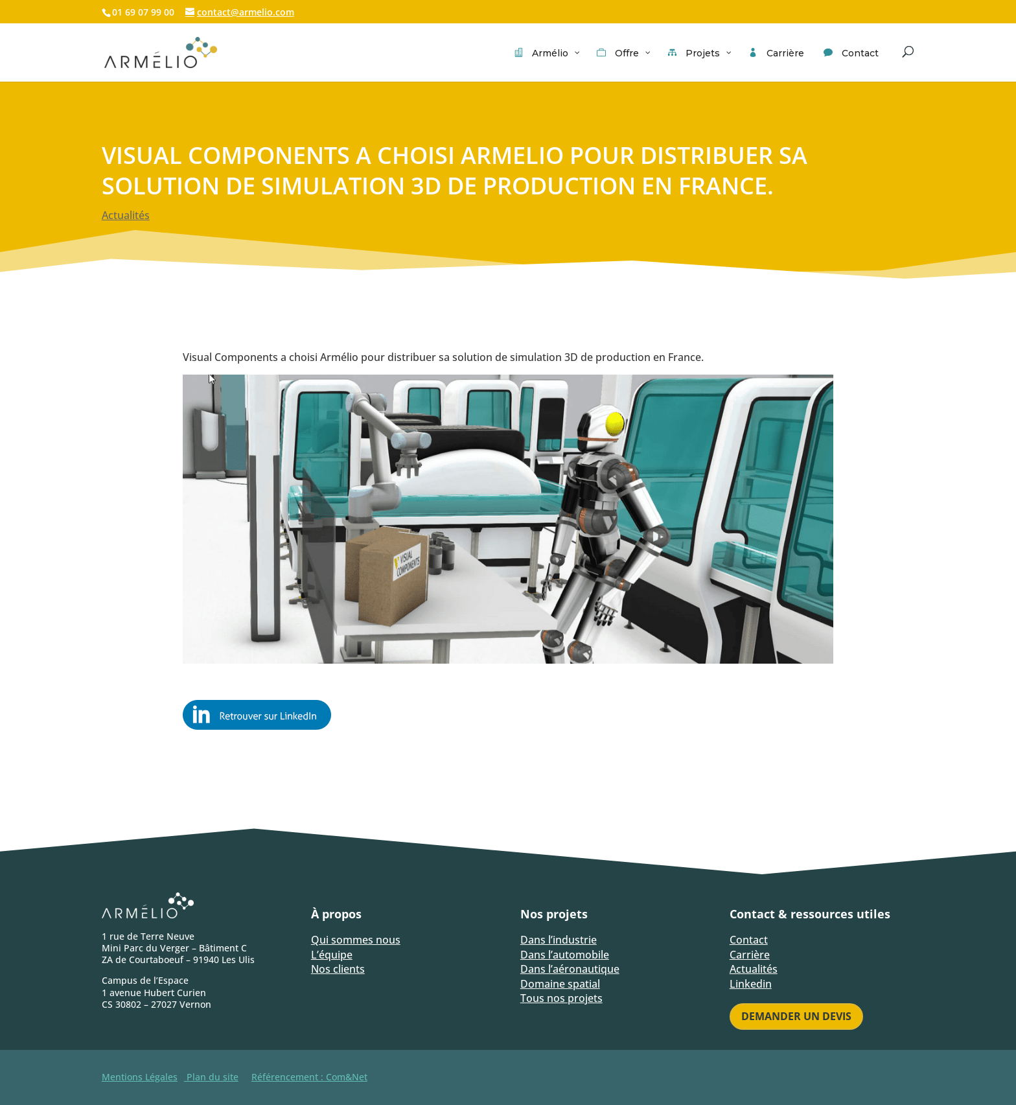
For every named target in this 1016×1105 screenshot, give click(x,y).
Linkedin (751, 984)
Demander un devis (796, 1016)
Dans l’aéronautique (569, 969)
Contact (749, 940)
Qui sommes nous (355, 940)
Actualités (126, 215)
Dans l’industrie (558, 940)
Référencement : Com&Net (309, 1077)
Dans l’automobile (564, 955)
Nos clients (338, 969)
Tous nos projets (561, 998)
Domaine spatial (560, 984)
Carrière (750, 955)
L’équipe (331, 955)
